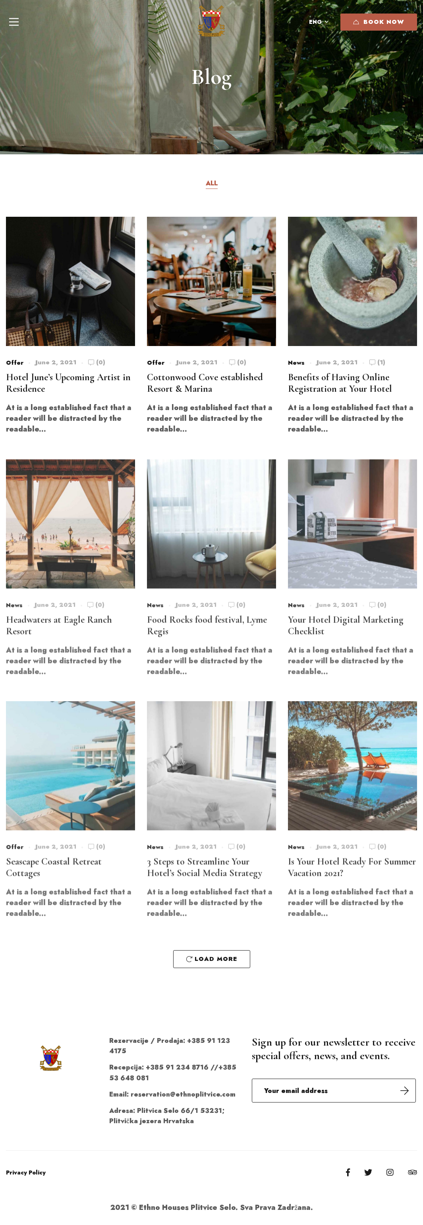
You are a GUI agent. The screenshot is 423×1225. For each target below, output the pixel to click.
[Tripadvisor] (412, 1172)
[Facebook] (348, 1172)
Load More (211, 959)
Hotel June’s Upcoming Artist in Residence (68, 384)
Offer (14, 364)
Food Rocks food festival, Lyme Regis (207, 634)
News (296, 367)
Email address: (334, 1090)
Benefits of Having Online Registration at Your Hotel (340, 387)
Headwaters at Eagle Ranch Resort (59, 634)
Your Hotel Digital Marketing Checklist (346, 634)
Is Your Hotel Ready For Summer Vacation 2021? (352, 876)
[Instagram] (390, 1172)
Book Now (378, 22)
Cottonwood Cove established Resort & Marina (205, 387)
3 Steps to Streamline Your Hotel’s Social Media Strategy (204, 876)
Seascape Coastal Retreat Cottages (54, 876)
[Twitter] (368, 1172)
